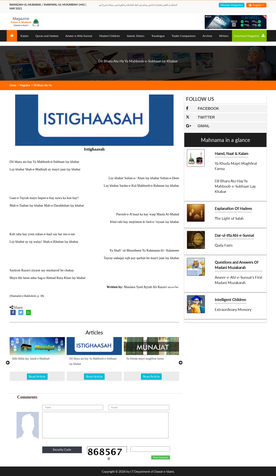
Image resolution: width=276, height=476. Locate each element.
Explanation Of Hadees (233, 208)
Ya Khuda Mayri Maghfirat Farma (236, 166)
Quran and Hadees (46, 35)
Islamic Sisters (135, 35)
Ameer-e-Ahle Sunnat (78, 35)
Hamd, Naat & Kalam (231, 153)
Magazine (25, 85)
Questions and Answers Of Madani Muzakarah (236, 265)
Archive (207, 35)
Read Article (37, 376)
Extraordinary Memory (233, 309)
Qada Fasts (224, 245)
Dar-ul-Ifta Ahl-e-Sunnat (234, 235)
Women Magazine (232, 4)
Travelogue (158, 35)
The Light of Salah (229, 218)
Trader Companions (184, 35)
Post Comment (160, 457)
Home (13, 85)
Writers (223, 35)
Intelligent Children (230, 299)
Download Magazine (249, 35)
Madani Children (109, 35)
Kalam (24, 35)
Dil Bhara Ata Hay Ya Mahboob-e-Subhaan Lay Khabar (235, 186)
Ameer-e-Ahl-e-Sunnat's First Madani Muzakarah (238, 280)
